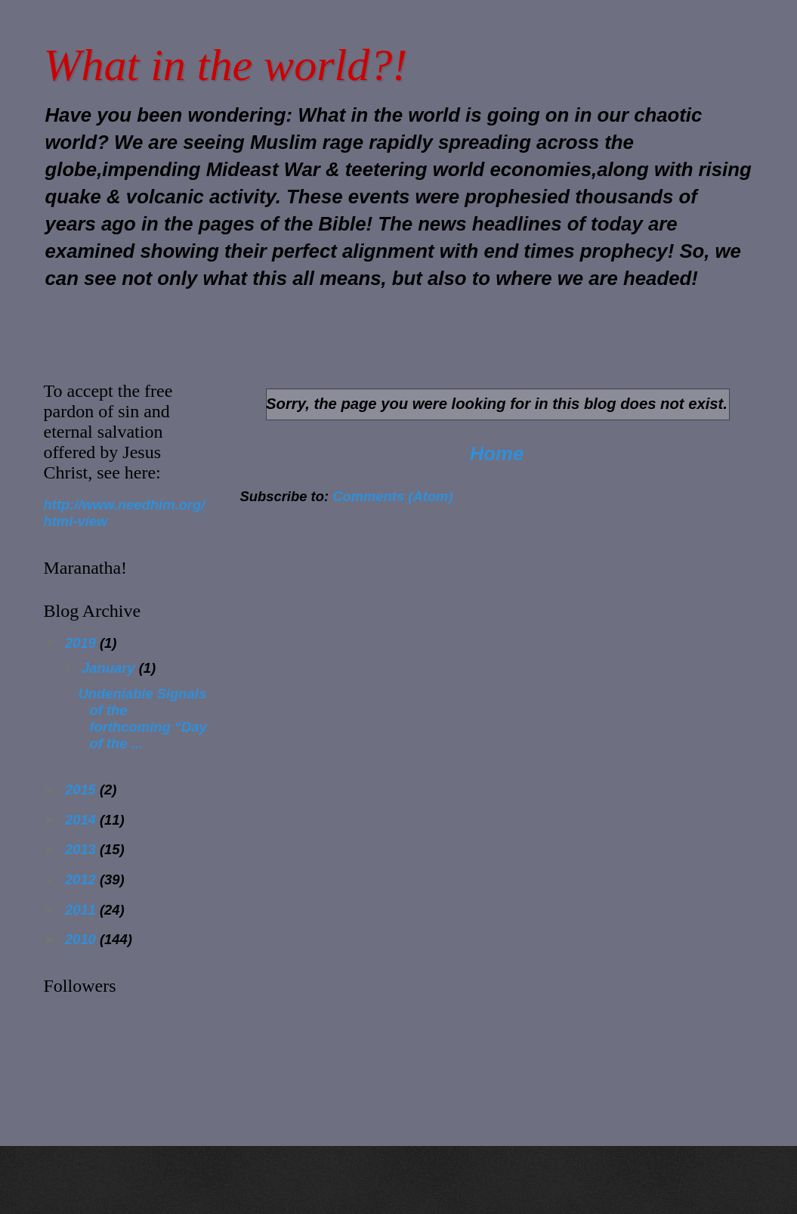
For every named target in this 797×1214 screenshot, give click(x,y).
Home (497, 453)
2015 (82, 789)
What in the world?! (226, 65)
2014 (82, 820)
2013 (82, 849)
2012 (82, 879)
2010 (82, 939)
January (110, 668)
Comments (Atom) (392, 496)
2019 (82, 643)
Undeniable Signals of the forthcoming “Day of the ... (142, 718)
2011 (82, 910)
